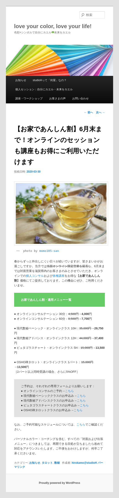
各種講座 (59, 275)
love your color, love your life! (53, 26)
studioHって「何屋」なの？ (50, 80)
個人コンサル (35, 275)
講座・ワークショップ (29, 98)
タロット (47, 462)
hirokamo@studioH (84, 462)
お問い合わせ (80, 98)
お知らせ (20, 80)
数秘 (57, 462)
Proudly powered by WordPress (59, 483)
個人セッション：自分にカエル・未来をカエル (44, 89)
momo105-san (49, 251)
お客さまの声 (57, 98)
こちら (69, 391)
